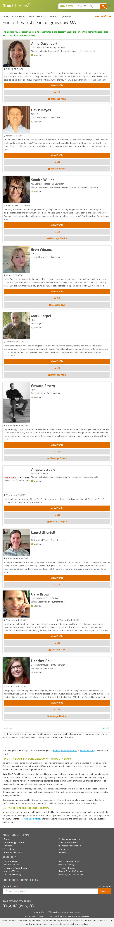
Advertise (8, 846)
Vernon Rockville (68, 750)
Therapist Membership (14, 852)
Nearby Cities (103, 16)
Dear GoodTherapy (12, 874)
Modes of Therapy (12, 871)
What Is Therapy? (67, 864)
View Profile (57, 85)
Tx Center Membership (69, 839)
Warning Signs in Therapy (71, 874)
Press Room (9, 849)
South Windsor (87, 750)
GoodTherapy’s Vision (14, 842)
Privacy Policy (52, 916)
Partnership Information (70, 846)
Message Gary (57, 649)
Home (27, 916)
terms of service (65, 737)
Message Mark (57, 374)
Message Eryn (57, 305)
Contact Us (64, 849)
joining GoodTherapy (31, 819)
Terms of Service (38, 916)
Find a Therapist (11, 861)
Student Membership (68, 842)
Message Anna (57, 99)
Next (104, 728)
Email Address (10, 886)
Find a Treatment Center (70, 861)
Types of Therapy (67, 868)
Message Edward (57, 458)
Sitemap (62, 916)
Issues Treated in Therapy (71, 871)
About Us (8, 839)
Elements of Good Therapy (16, 868)
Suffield (56, 750)
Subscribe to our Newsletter (78, 916)
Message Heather (57, 716)
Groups (62, 852)
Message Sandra (57, 238)
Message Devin (57, 168)
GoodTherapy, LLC (59, 912)
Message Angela (57, 521)
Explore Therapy (11, 864)
